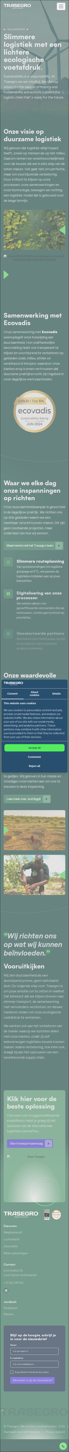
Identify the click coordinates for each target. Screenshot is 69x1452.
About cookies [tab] (34, 694)
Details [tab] (56, 693)
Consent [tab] (12, 693)
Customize (34, 756)
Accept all (34, 747)
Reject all (34, 766)
